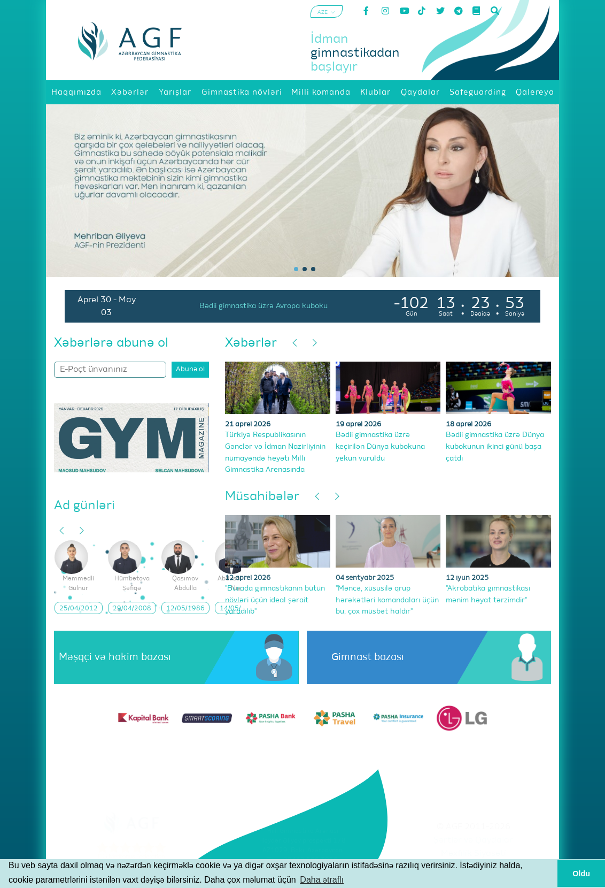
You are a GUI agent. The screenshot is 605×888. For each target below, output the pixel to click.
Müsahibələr (262, 496)
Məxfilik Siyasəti (473, 853)
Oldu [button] (581, 873)
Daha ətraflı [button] (322, 879)
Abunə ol (190, 369)
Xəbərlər (251, 342)
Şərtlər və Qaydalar (473, 840)
